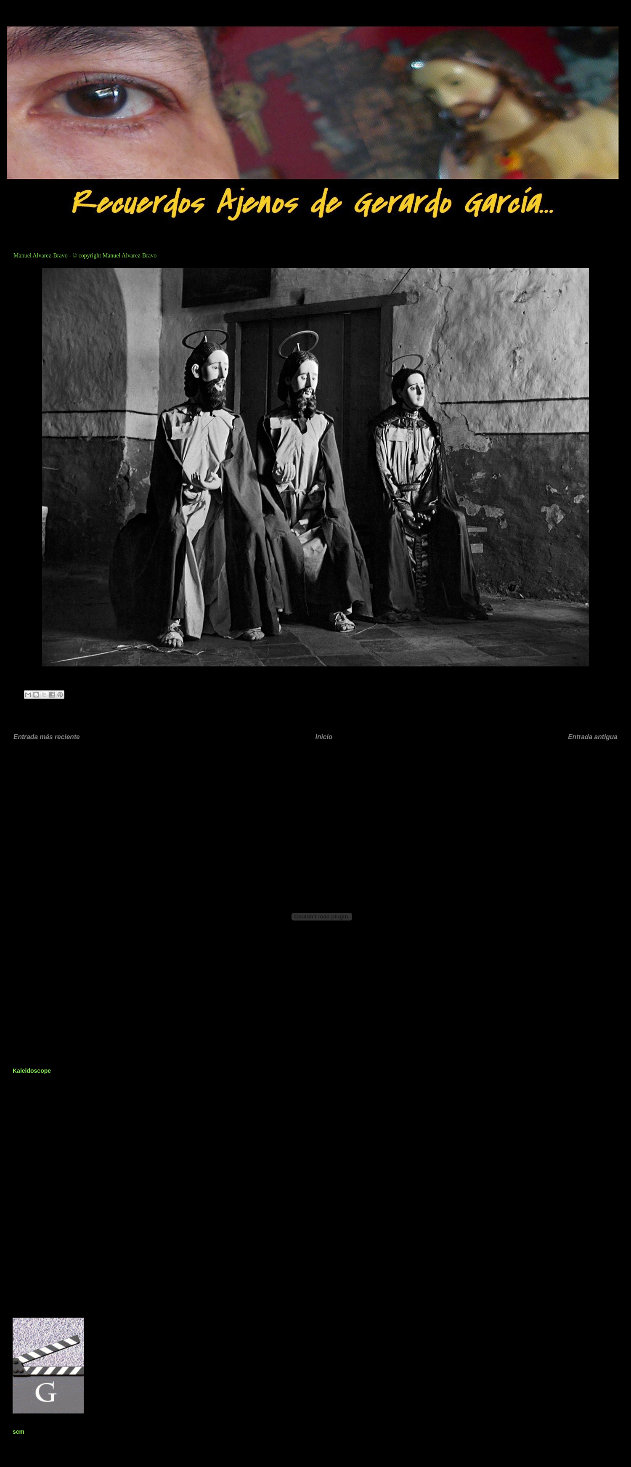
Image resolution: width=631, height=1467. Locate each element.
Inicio (324, 736)
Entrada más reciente (46, 736)
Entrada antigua (593, 736)
